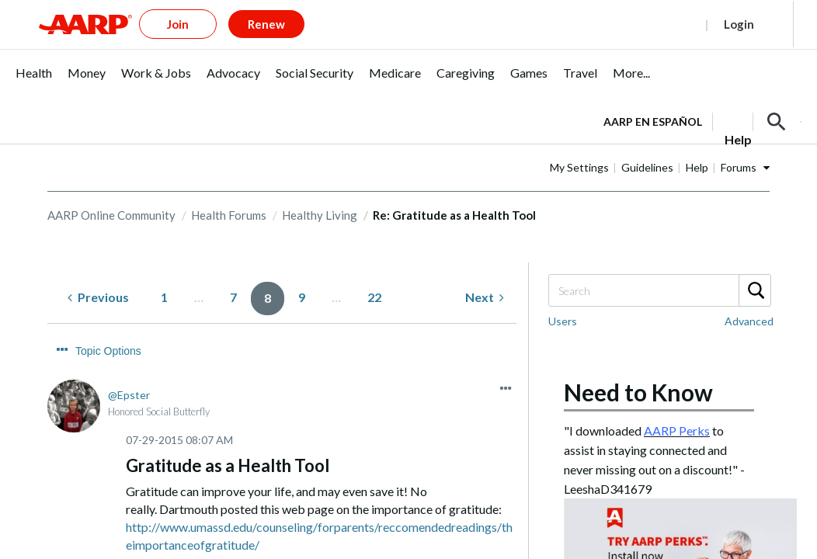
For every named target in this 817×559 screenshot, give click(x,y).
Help (746, 141)
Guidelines (696, 141)
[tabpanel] (702, 94)
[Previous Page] (98, 272)
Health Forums (228, 189)
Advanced (749, 295)
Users (562, 295)
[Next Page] (484, 272)
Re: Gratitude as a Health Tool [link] (454, 189)
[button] (776, 96)
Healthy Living (319, 189)
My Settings (628, 141)
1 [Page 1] (164, 271)
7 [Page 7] (233, 271)
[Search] (659, 264)
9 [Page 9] (301, 271)
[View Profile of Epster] (129, 340)
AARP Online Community (111, 189)
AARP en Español (652, 95)
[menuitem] (34, 55)
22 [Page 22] (374, 271)
